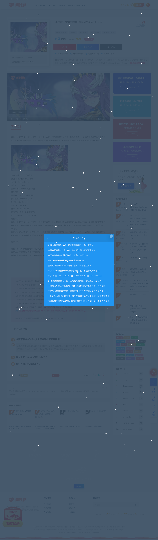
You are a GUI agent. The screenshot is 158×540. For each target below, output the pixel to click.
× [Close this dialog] (111, 236)
